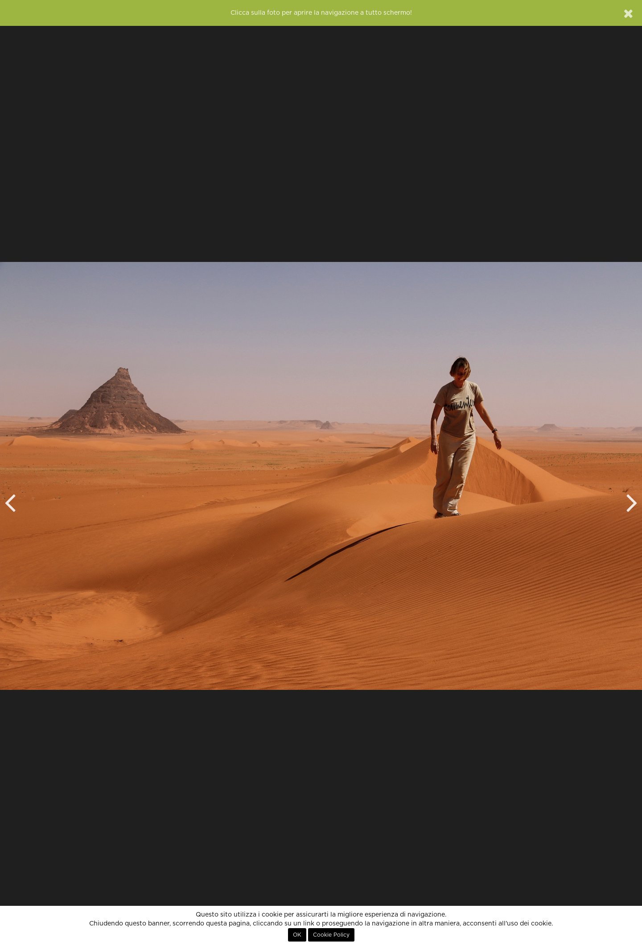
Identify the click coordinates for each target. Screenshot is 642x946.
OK (297, 935)
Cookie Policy (331, 935)
